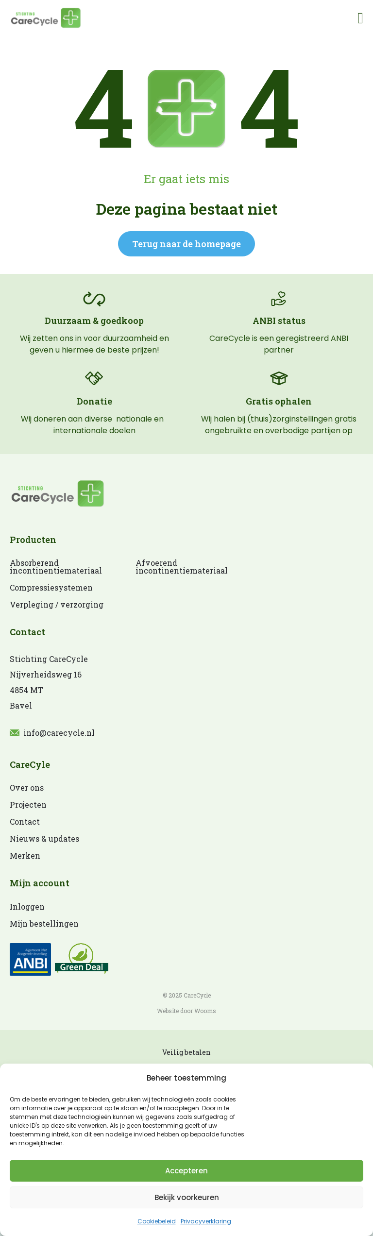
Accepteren (186, 1171)
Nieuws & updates (44, 839)
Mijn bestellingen (44, 924)
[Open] (360, 17)
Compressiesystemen (51, 588)
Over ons (27, 788)
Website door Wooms (186, 1011)
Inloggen (27, 907)
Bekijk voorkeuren (186, 1197)
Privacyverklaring (206, 1221)
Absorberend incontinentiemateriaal (53, 567)
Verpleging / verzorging (56, 605)
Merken (25, 856)
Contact (25, 822)
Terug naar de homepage (186, 244)
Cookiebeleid (156, 1221)
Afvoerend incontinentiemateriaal (179, 567)
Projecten (28, 805)
